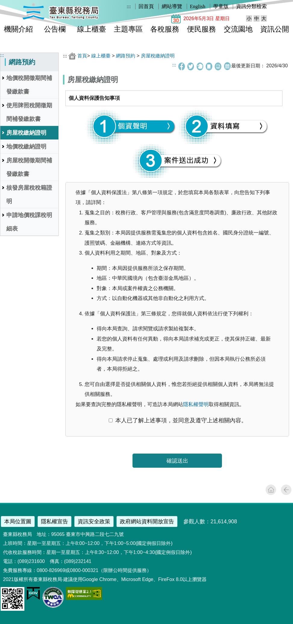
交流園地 (238, 29)
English (197, 6)
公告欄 (55, 29)
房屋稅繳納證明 (26, 133)
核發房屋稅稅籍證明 (29, 194)
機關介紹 (18, 29)
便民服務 (201, 29)
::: (129, 6)
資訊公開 (274, 29)
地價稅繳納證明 (26, 146)
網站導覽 (172, 6)
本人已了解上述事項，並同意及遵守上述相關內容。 (178, 420)
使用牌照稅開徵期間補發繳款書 (29, 112)
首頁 (82, 55)
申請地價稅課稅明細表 (29, 222)
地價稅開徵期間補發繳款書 (29, 85)
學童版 (221, 6)
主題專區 (128, 29)
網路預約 (125, 55)
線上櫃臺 (91, 29)
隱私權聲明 (196, 404)
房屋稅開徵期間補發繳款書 (29, 167)
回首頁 (146, 6)
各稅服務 (164, 29)
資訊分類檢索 (251, 6)
